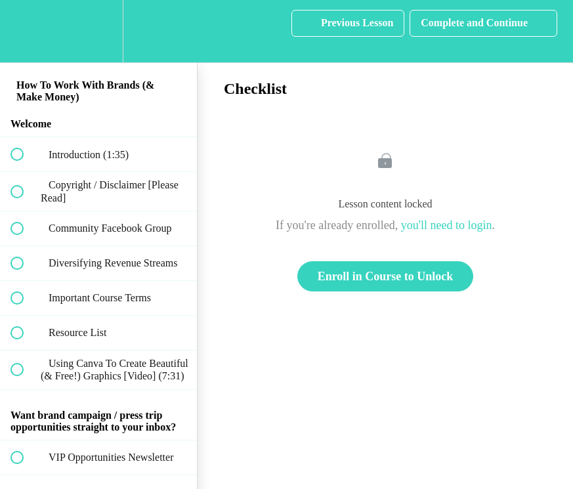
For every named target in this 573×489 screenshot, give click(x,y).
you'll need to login (446, 225)
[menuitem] (98, 31)
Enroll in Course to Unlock (386, 276)
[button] (24, 31)
